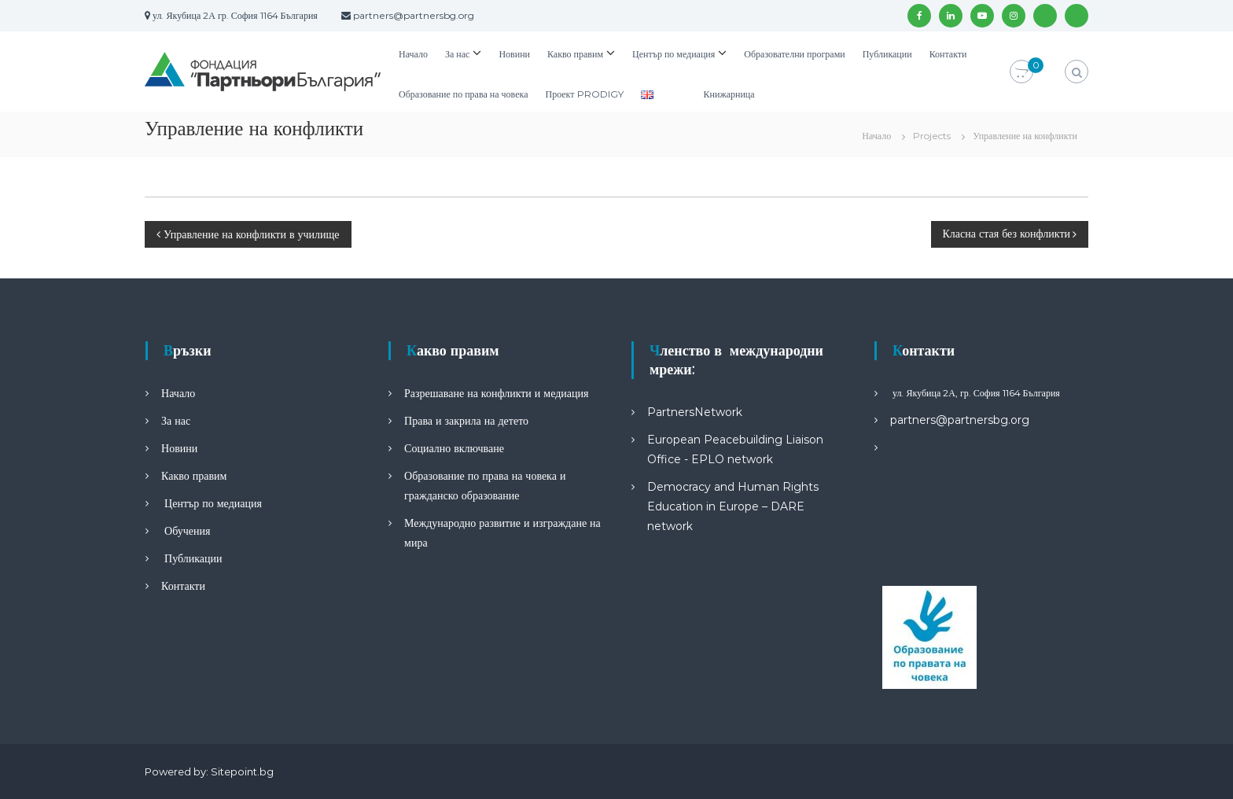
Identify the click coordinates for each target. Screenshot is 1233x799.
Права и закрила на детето (466, 421)
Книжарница (729, 94)
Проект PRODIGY (584, 94)
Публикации (887, 54)
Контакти (948, 54)
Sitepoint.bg (242, 771)
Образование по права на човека (463, 94)
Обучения (185, 531)
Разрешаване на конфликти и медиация (496, 393)
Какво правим (575, 54)
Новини (514, 54)
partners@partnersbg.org (959, 420)
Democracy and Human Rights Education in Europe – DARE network (733, 506)
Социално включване (454, 448)
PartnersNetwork (694, 412)
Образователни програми (794, 54)
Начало (413, 54)
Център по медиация (673, 54)
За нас (457, 54)
